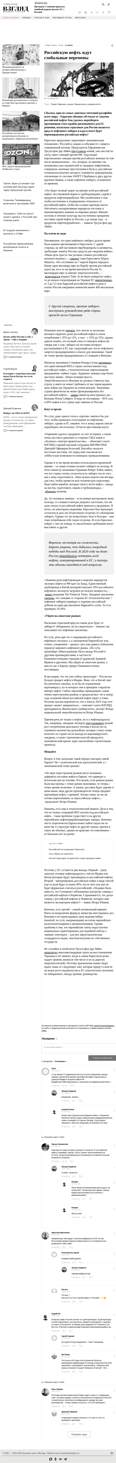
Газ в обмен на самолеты (61, 854)
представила (78, 151)
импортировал (103, 280)
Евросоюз (80, 18)
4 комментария (14, 357)
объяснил (50, 491)
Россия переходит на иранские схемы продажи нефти (75, 858)
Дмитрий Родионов (12, 408)
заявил (74, 394)
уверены (49, 597)
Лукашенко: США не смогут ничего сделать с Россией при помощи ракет (20, 217)
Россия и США (41, 18)
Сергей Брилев (10, 369)
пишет (48, 594)
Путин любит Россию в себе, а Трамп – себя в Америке (18, 338)
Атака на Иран (11, 18)
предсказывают (95, 723)
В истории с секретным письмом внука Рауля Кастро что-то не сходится (19, 376)
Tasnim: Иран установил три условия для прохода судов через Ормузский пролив (18, 186)
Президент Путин (62, 18)
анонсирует (51, 952)
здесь (44, 1031)
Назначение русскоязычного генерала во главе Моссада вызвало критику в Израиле (20, 103)
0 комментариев (15, 396)
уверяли (70, 330)
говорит (74, 258)
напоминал (104, 362)
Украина (26, 18)
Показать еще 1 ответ (54, 1137)
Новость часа (42, 3)
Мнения (8, 325)
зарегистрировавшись (104, 1026)
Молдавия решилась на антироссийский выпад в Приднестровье (14, 70)
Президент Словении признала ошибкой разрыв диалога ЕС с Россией (49, 9)
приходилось (68, 556)
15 (66, 1161)
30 (66, 1086)
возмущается (52, 276)
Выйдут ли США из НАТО (16, 413)
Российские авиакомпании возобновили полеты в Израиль (18, 247)
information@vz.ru (70, 1453)
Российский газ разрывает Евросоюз (66, 849)
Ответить (55, 1086)
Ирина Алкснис (10, 332)
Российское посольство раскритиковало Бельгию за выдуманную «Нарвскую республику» (20, 136)
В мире (69, 45)
